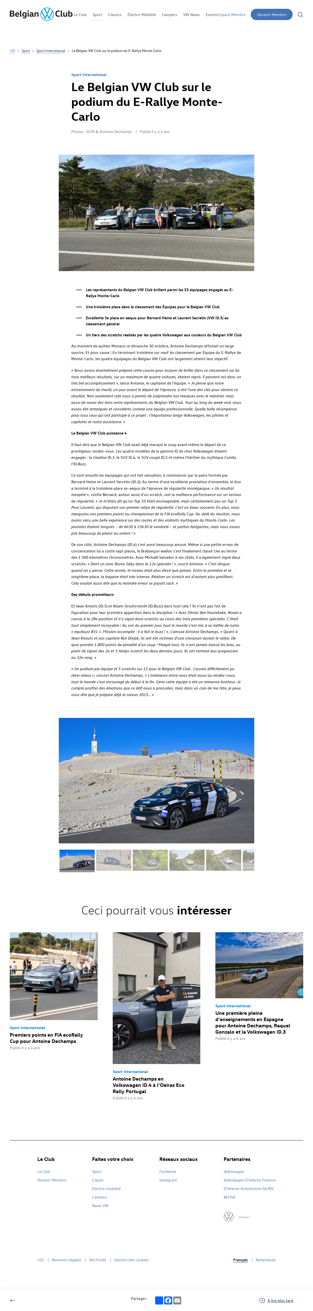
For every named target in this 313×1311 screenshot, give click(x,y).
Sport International (50, 50)
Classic (98, 1179)
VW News (191, 14)
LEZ (40, 1259)
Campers (169, 14)
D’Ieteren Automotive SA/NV (248, 1188)
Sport (97, 14)
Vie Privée (97, 1259)
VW (12, 50)
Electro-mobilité (106, 1188)
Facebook (167, 1171)
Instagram (168, 1179)
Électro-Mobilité (142, 14)
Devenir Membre (271, 14)
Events (212, 14)
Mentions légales (66, 1259)
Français (240, 1259)
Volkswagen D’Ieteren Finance (250, 1179)
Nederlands (266, 1259)
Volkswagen (234, 1171)
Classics (114, 14)
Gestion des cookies (131, 1259)
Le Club (80, 14)
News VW (100, 1205)
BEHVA (230, 1197)
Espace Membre (232, 15)
